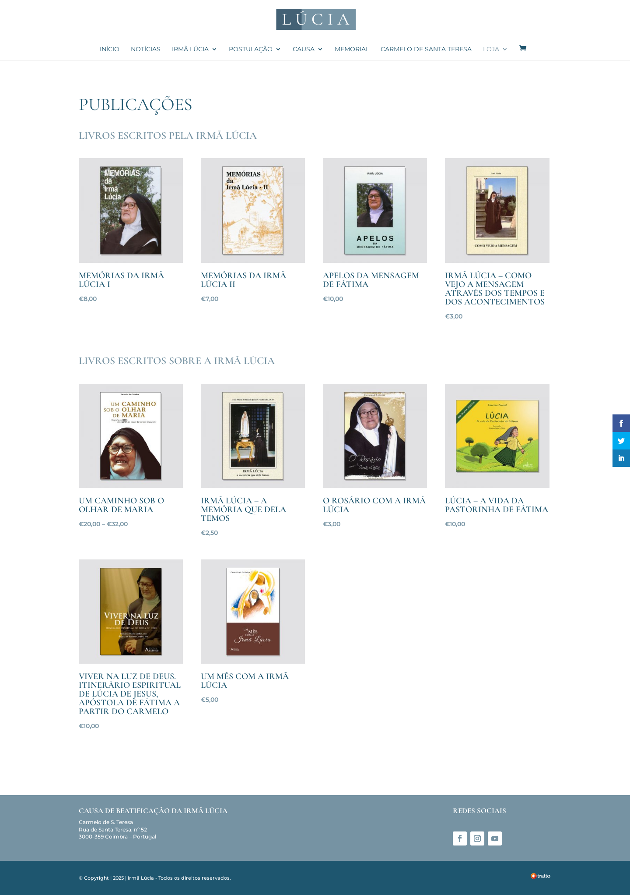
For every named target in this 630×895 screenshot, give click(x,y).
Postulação (251, 49)
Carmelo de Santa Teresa (426, 49)
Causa (304, 49)
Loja (491, 49)
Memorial (352, 49)
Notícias (146, 49)
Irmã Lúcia (190, 49)
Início (109, 49)
